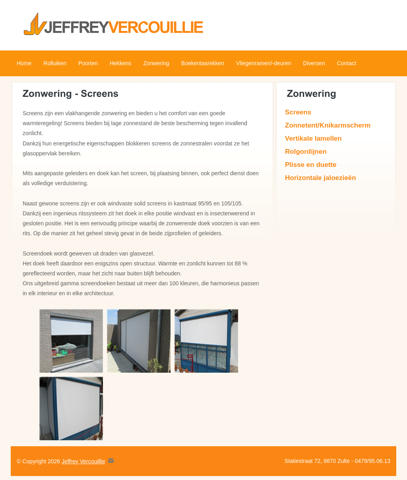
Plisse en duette (310, 164)
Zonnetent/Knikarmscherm (327, 125)
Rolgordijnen (306, 151)
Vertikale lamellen (313, 138)
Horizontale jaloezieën (320, 178)
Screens (298, 112)
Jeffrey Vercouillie (83, 461)
